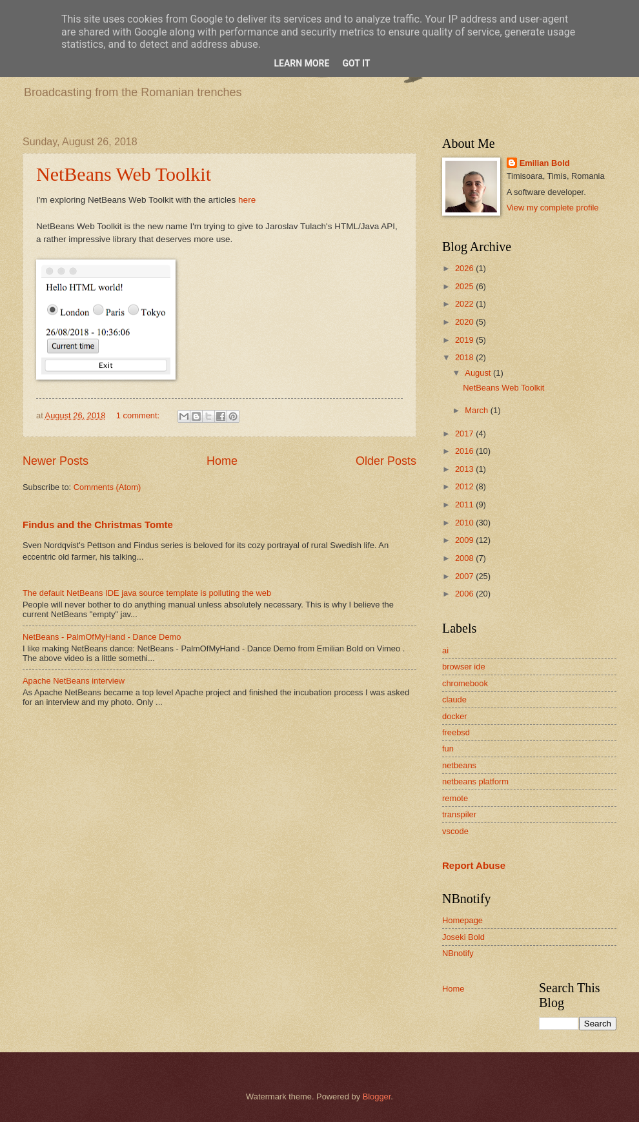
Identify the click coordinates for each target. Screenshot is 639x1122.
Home (222, 460)
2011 (465, 504)
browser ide (463, 666)
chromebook (465, 683)
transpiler (459, 814)
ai (445, 650)
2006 (465, 593)
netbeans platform (475, 781)
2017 (465, 433)
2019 (465, 340)
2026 (465, 268)
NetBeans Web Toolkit (123, 174)
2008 (465, 558)
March (477, 410)
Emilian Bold (545, 163)
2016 (465, 451)
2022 (465, 304)
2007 (465, 576)
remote (455, 798)
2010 (465, 522)
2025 (465, 286)
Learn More (301, 63)
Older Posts (386, 460)
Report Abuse (473, 865)
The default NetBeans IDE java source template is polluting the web (147, 593)
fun (448, 748)
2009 (465, 540)
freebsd (456, 732)
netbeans (459, 765)
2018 (465, 357)
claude (454, 699)
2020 (465, 322)
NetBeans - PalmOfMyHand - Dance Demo (102, 637)
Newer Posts (55, 460)
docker (454, 716)
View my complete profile (553, 207)
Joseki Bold (463, 937)
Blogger (377, 1096)
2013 (465, 469)
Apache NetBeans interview (74, 681)
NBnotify (458, 953)
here (247, 200)
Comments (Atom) (107, 487)
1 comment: (139, 415)
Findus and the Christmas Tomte (98, 524)
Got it (356, 63)
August (479, 373)
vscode (455, 831)
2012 (465, 486)
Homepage (462, 920)
